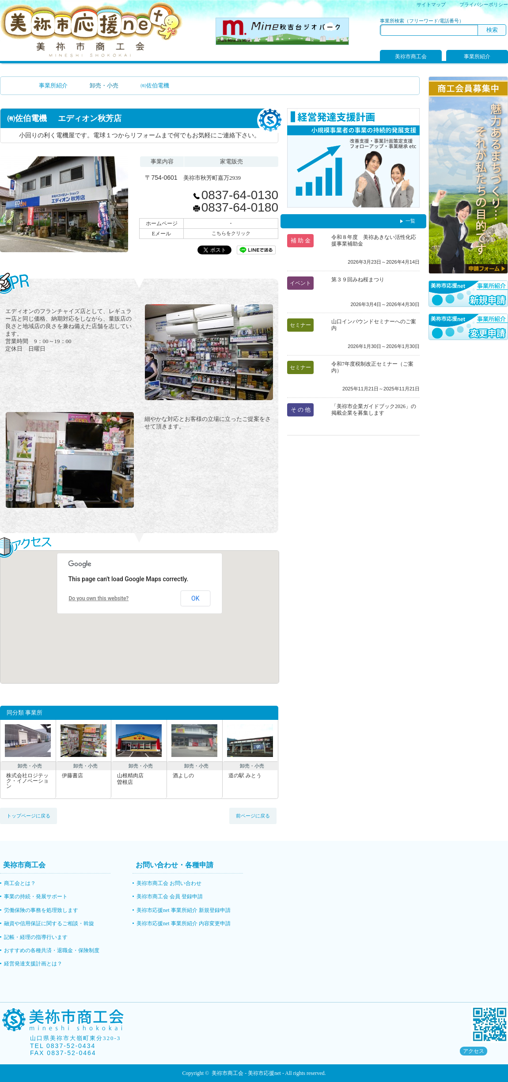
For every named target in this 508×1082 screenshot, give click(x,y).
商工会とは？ (20, 883)
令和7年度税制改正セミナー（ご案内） (372, 367)
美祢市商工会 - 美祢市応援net (246, 1073)
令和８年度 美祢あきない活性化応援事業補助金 (373, 240)
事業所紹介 (477, 56)
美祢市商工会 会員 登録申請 (169, 896)
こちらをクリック (231, 233)
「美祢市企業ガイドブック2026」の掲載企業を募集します (373, 409)
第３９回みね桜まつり (357, 279)
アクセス (473, 1051)
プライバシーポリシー (483, 4)
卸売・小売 (104, 85)
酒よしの (183, 776)
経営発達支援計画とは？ (33, 964)
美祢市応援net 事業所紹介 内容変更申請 (183, 923)
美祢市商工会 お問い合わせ (168, 883)
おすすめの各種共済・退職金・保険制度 (51, 950)
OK (195, 598)
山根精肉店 (139, 779)
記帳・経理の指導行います (36, 937)
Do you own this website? (99, 598)
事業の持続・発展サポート (36, 896)
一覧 (410, 220)
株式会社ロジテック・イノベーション (27, 781)
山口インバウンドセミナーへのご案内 (373, 324)
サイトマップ (431, 4)
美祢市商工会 (411, 56)
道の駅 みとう (245, 776)
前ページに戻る (253, 815)
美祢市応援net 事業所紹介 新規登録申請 (183, 910)
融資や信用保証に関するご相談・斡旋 (49, 923)
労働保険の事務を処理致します (41, 910)
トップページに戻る (28, 815)
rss (503, 1051)
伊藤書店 (72, 776)
